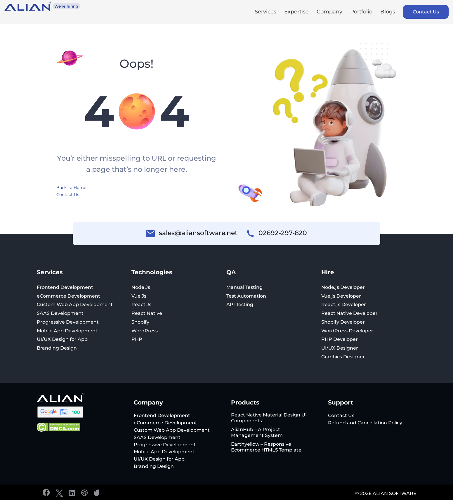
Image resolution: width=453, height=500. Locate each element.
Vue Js (138, 296)
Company (329, 12)
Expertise (296, 12)
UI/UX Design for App (62, 339)
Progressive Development (68, 322)
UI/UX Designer (339, 348)
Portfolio (361, 12)
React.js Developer (343, 304)
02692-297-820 (282, 233)
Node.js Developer (343, 287)
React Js (141, 304)
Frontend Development (65, 287)
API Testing (239, 304)
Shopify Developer (343, 322)
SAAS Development (60, 313)
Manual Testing (244, 287)
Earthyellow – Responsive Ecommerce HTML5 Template (266, 447)
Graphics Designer (343, 357)
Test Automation (246, 296)
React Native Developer (349, 313)
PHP (136, 339)
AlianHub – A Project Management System (257, 432)
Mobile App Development (67, 331)
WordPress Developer (347, 331)
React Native (146, 313)
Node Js (140, 287)
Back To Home (71, 187)
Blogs (387, 12)
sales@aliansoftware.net (198, 233)
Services (265, 12)
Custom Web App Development (75, 304)
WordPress (144, 331)
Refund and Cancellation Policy (365, 423)
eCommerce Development (68, 296)
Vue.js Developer (341, 296)
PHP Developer (339, 339)
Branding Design (57, 348)
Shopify (140, 322)
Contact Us (426, 12)
